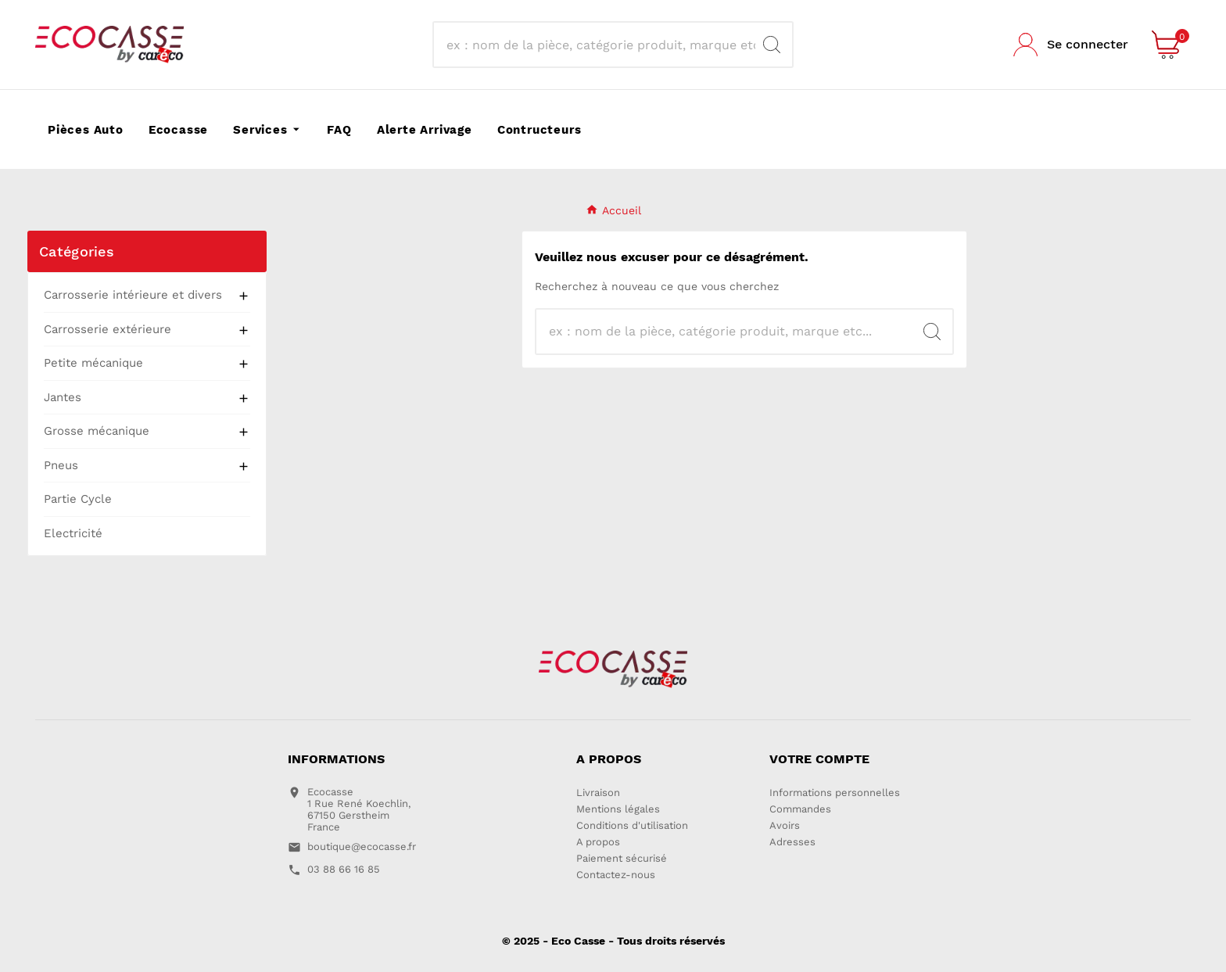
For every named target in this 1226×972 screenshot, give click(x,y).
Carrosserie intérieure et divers (133, 295)
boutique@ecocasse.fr (361, 846)
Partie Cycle (78, 499)
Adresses (792, 842)
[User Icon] (1070, 44)
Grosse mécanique (96, 431)
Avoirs (784, 825)
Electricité (73, 533)
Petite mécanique (93, 363)
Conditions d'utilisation (632, 825)
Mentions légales (618, 809)
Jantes (62, 397)
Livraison (598, 792)
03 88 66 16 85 (343, 869)
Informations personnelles (834, 792)
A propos (598, 842)
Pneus (61, 465)
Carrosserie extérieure (107, 329)
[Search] (599, 44)
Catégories (76, 251)
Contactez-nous (615, 875)
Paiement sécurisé (621, 858)
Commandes (800, 809)
